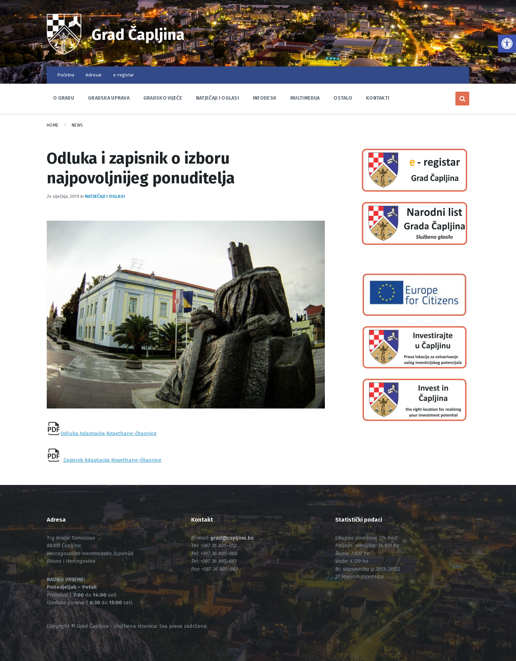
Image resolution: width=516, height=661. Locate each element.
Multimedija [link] (305, 98)
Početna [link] (65, 74)
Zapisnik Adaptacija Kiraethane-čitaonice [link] (112, 460)
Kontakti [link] (377, 98)
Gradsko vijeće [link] (162, 98)
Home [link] (53, 125)
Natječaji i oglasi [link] (217, 98)
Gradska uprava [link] (109, 98)
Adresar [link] (94, 74)
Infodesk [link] (264, 98)
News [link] (77, 125)
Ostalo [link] (342, 98)
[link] (507, 44)
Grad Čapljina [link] (139, 34)
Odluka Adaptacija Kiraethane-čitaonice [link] (109, 433)
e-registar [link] (123, 74)
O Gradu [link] (63, 98)
